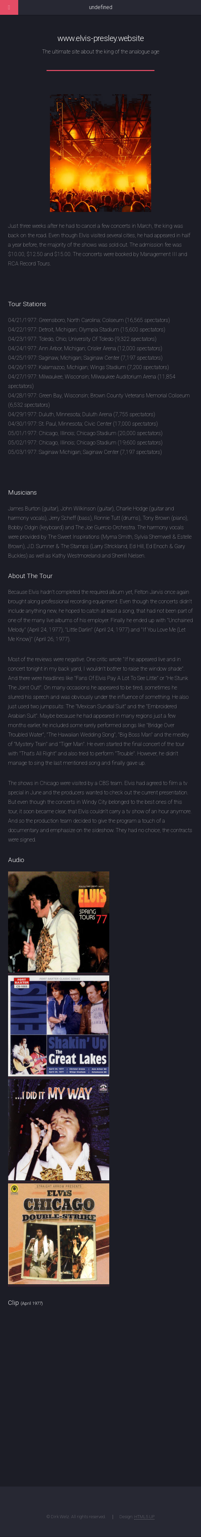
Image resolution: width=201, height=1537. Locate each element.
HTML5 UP (144, 1516)
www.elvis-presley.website (100, 38)
